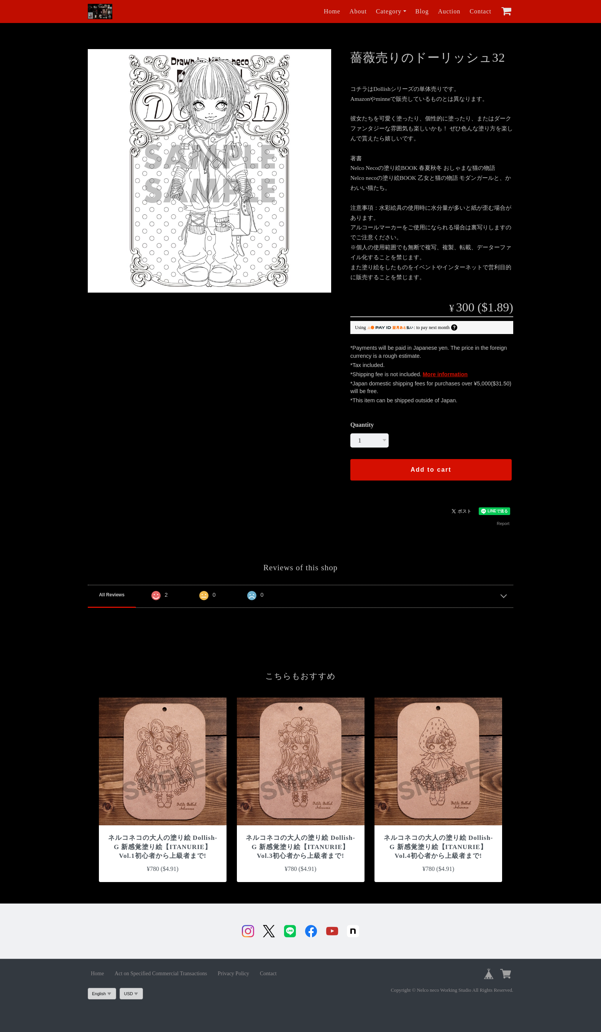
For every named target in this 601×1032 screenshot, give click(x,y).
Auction (449, 11)
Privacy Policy (233, 973)
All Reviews (112, 594)
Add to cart (431, 469)
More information (445, 374)
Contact (480, 11)
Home (332, 11)
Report (503, 523)
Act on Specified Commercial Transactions (161, 973)
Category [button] (389, 11)
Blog (422, 11)
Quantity (362, 424)
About (358, 11)
